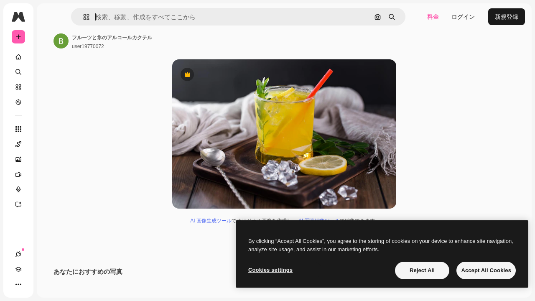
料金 (433, 16)
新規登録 (506, 16)
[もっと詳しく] (50, 102)
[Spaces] (50, 144)
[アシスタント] (50, 204)
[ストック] (50, 87)
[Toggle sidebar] (82, 16)
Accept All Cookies (486, 270)
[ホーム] (50, 57)
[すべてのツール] (50, 129)
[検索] (50, 72)
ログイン (463, 16)
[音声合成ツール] (50, 189)
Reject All (422, 270)
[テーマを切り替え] (48, 284)
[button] (128, 17)
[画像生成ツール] (50, 159)
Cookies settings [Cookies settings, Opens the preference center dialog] (270, 270)
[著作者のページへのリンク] (124, 40)
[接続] (18, 284)
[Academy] (33, 284)
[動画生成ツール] (50, 174)
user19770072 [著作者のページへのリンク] (151, 46)
